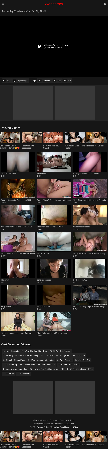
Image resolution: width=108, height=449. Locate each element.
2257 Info (74, 427)
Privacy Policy (43, 427)
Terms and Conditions (59, 427)
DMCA (32, 427)
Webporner (54, 4)
